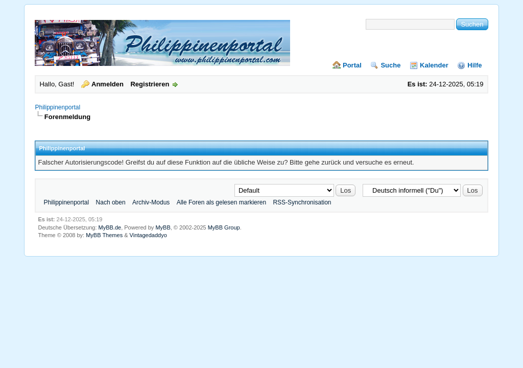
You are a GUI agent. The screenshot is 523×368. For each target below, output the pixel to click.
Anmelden (107, 84)
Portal (352, 65)
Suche (390, 65)
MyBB (162, 227)
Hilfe (474, 65)
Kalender (434, 65)
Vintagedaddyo (148, 235)
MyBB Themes (104, 235)
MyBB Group (224, 227)
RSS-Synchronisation (302, 202)
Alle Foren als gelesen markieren (221, 202)
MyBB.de (110, 227)
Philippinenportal (57, 107)
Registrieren (149, 84)
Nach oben (111, 202)
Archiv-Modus (151, 202)
